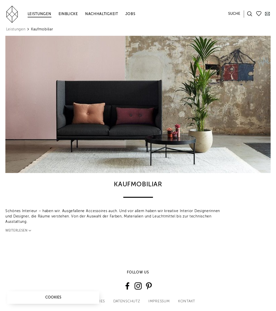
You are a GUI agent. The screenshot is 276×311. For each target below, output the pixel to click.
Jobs (130, 14)
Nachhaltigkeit (101, 14)
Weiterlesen (19, 230)
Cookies (53, 297)
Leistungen (39, 14)
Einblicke (68, 14)
